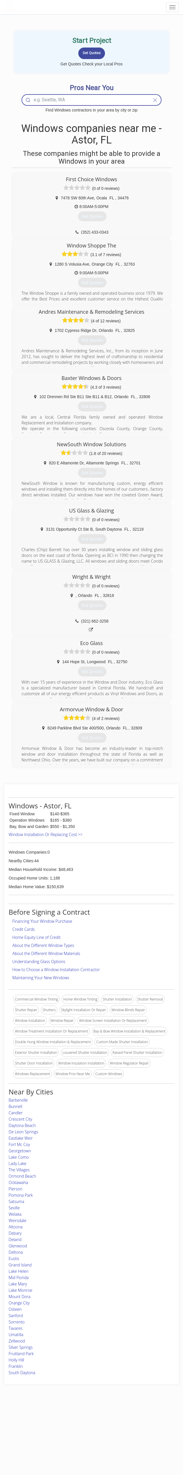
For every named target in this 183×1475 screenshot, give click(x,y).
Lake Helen (19, 1271)
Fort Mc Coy (19, 1144)
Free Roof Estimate (29, 1440)
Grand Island (20, 1265)
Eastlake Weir (21, 1138)
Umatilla (16, 1334)
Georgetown (20, 1150)
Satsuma (16, 1201)
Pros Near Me (25, 1427)
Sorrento (17, 1322)
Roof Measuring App (78, 1434)
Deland (15, 1239)
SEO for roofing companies (146, 1446)
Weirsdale (17, 1220)
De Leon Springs (23, 1131)
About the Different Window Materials (46, 953)
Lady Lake (17, 1163)
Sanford (16, 1315)
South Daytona (22, 1372)
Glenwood (18, 1246)
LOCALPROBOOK (36, 7)
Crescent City (20, 1119)
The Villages (19, 1170)
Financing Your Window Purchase (42, 921)
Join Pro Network (75, 1421)
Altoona (15, 1227)
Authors (131, 1434)
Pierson (15, 1189)
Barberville (18, 1100)
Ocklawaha (18, 1182)
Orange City (19, 1303)
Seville (14, 1208)
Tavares (15, 1328)
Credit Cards (23, 929)
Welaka (15, 1214)
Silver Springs (21, 1347)
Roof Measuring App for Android (87, 1446)
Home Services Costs (31, 1421)
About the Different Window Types (43, 945)
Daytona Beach (22, 1125)
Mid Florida (19, 1277)
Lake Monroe (20, 1290)
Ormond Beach (22, 1176)
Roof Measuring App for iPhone (86, 1440)
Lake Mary (18, 1284)
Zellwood (17, 1341)
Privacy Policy (136, 1427)
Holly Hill (16, 1360)
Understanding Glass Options (38, 961)
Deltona (16, 1252)
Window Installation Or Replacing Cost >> (46, 834)
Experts (67, 1427)
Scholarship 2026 (139, 1421)
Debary (15, 1233)
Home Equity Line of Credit (36, 937)
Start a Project (26, 1434)
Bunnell (15, 1106)
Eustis (14, 1258)
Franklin (16, 1366)
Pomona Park (21, 1195)
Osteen (15, 1309)
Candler (16, 1112)
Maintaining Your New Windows (40, 977)
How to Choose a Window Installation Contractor (56, 969)
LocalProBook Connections (147, 1440)
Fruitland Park (21, 1353)
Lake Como (19, 1157)
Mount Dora (19, 1296)
